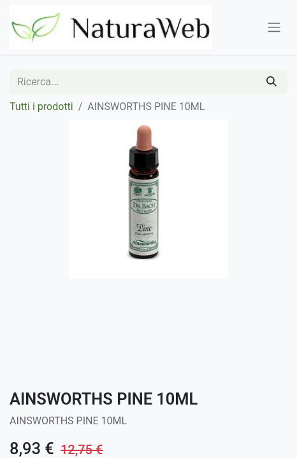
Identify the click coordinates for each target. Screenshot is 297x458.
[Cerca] (271, 82)
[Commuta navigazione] (274, 27)
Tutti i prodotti (41, 107)
